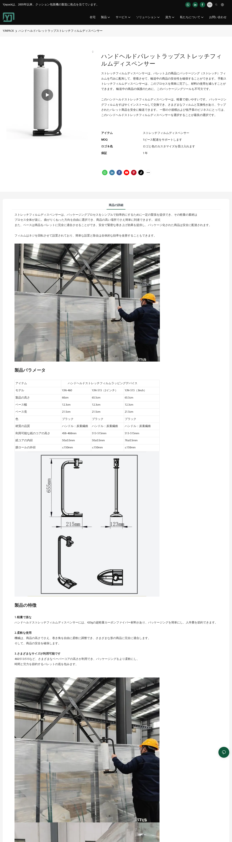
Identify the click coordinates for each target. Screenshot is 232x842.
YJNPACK (8, 31)
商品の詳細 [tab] (116, 205)
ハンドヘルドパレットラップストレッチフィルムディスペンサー (60, 31)
